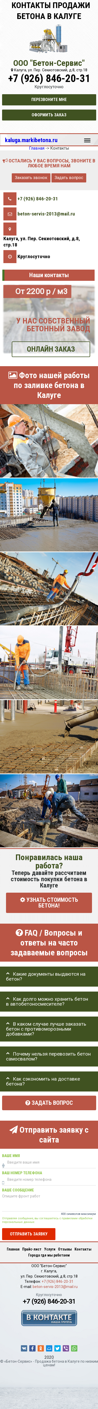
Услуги (49, 1249)
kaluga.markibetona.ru (31, 140)
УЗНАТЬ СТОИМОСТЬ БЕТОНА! (49, 903)
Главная (13, 1249)
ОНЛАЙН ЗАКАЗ (51, 349)
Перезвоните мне (49, 99)
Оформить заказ (49, 114)
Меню (87, 138)
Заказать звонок (31, 177)
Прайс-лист (32, 1249)
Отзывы (65, 1249)
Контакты (82, 1249)
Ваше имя (11, 1156)
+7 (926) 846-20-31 (49, 78)
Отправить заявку (29, 1234)
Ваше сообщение (18, 1190)
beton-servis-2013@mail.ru (46, 214)
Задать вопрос (69, 177)
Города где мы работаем (49, 1255)
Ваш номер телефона (22, 1173)
